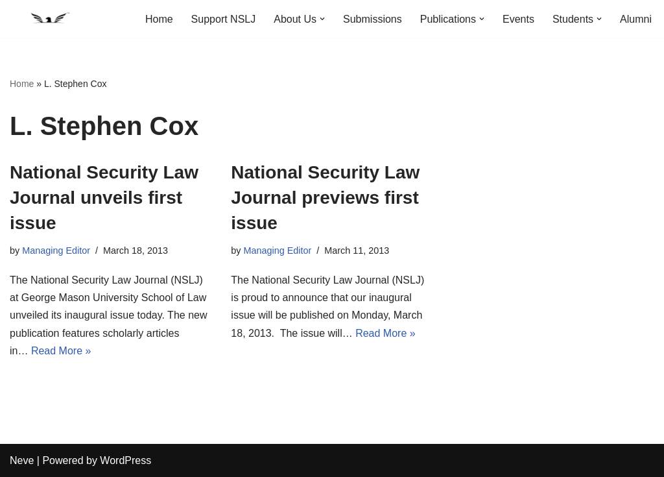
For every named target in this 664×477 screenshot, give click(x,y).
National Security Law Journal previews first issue (325, 197)
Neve (22, 460)
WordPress (125, 460)
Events (518, 19)
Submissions (372, 19)
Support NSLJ (223, 19)
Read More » (61, 350)
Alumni (636, 19)
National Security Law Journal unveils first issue (104, 197)
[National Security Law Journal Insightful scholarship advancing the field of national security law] (49, 19)
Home (159, 19)
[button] (322, 18)
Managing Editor (56, 250)
